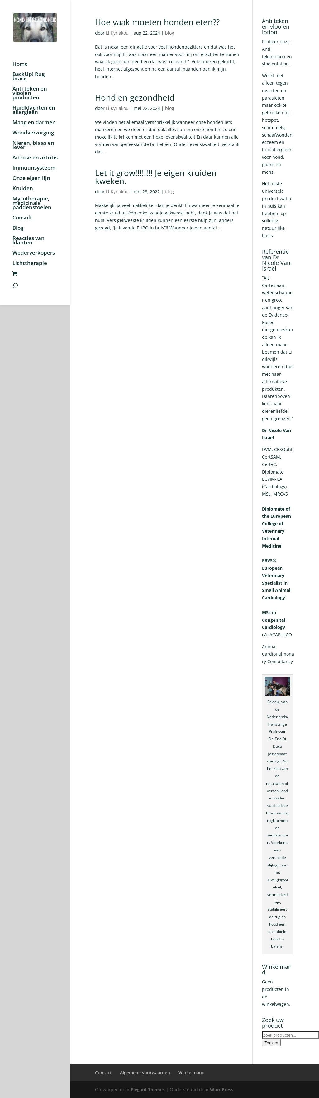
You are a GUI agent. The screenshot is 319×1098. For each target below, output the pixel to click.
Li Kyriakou (117, 33)
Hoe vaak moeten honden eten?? (157, 22)
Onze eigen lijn (31, 178)
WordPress (221, 1089)
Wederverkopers (33, 253)
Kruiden (22, 189)
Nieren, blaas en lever (33, 146)
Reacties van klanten (28, 241)
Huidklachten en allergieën (33, 110)
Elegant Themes (148, 1089)
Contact (103, 1073)
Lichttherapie (29, 263)
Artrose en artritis (35, 158)
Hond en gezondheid (134, 97)
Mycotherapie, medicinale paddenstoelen (31, 203)
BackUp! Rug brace (28, 77)
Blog (17, 228)
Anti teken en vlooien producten (29, 94)
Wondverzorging (33, 133)
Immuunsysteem (33, 168)
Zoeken (271, 1042)
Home (20, 64)
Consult (22, 218)
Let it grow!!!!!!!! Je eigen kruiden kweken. (156, 176)
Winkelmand (191, 1073)
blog (169, 33)
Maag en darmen (34, 123)
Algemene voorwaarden (145, 1073)
